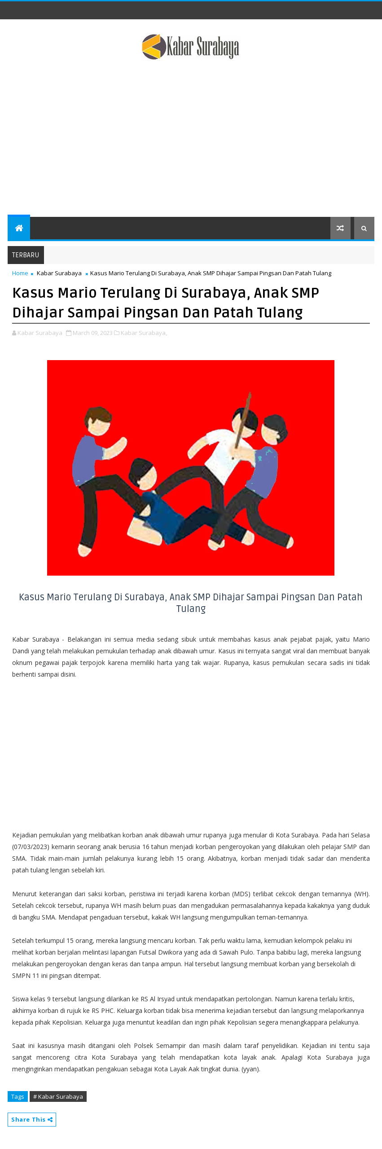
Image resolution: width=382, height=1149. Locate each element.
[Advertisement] (191, 140)
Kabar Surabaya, (144, 333)
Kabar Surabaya (59, 273)
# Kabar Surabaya (58, 1096)
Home (20, 273)
